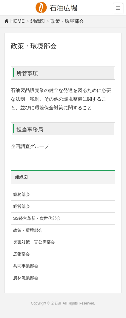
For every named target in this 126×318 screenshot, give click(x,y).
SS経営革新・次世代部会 (37, 218)
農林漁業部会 (25, 277)
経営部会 (21, 206)
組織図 (21, 177)
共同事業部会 (25, 266)
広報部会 (21, 254)
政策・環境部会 (27, 230)
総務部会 (21, 194)
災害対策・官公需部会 (34, 242)
